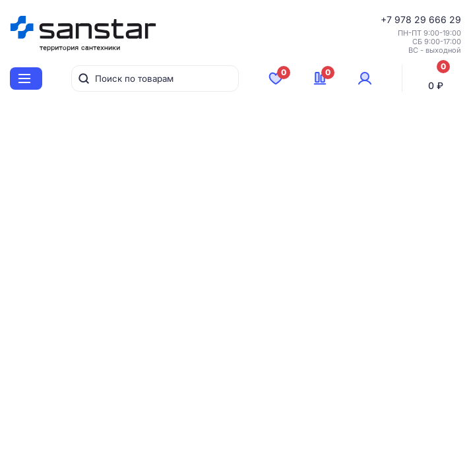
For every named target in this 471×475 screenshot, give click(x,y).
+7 (387, 19)
